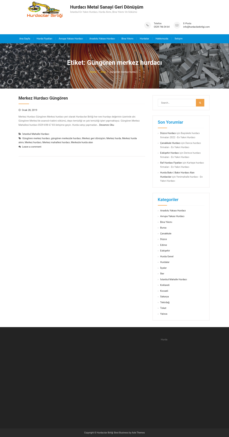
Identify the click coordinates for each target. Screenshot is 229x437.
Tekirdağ (164, 302)
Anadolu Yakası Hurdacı (102, 38)
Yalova (163, 313)
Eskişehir (165, 250)
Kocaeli (164, 290)
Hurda (164, 339)
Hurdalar (144, 38)
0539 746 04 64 (162, 27)
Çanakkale (165, 233)
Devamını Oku (106, 124)
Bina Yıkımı (127, 38)
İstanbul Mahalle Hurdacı (35, 133)
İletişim (179, 38)
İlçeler (163, 267)
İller (162, 273)
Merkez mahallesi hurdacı (56, 142)
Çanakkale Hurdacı (170, 142)
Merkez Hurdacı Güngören (43, 98)
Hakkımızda (162, 38)
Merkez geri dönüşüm (93, 138)
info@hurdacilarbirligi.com (196, 27)
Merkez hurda (113, 138)
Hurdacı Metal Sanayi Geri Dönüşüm (106, 7)
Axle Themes (138, 432)
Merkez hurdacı (33, 142)
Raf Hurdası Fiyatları (171, 162)
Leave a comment (31, 146)
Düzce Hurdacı (168, 133)
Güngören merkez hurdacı (36, 138)
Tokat (163, 307)
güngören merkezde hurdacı (66, 138)
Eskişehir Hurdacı (169, 152)
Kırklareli (165, 284)
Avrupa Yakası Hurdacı (71, 38)
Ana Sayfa (24, 38)
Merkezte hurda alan (82, 142)
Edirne (163, 244)
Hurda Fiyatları (44, 38)
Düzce (163, 239)
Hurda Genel (166, 256)
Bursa (163, 227)
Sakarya (164, 296)
